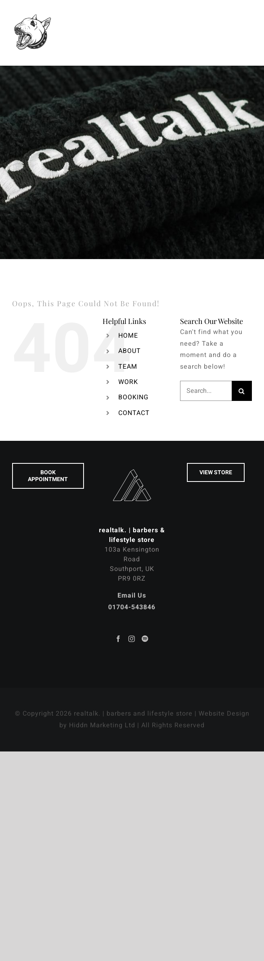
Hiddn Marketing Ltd (102, 725)
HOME (128, 335)
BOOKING (133, 397)
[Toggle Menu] (246, 32)
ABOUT (129, 351)
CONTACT (134, 413)
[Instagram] (131, 638)
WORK (128, 382)
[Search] (242, 391)
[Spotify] (145, 638)
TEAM (127, 367)
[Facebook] (118, 638)
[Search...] (206, 391)
